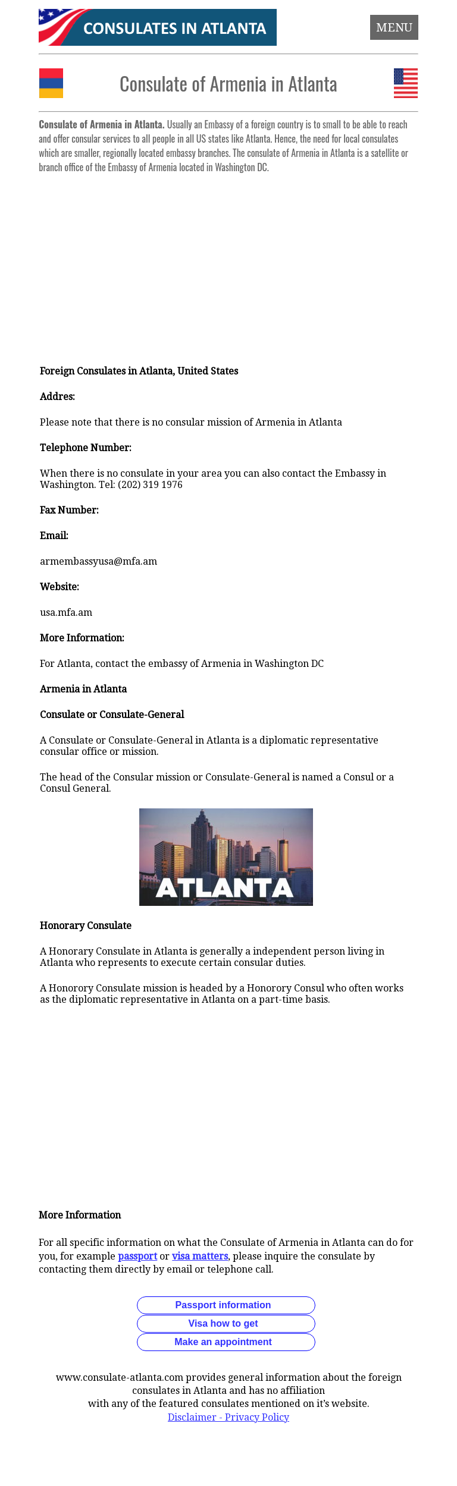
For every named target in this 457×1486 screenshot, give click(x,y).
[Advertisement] (228, 261)
